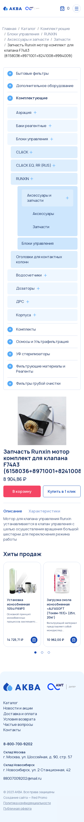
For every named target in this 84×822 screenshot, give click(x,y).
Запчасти (62, 39)
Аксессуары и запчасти (28, 39)
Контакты (12, 729)
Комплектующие (55, 28)
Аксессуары (43, 213)
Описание (12, 511)
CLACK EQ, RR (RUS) (33, 165)
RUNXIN (50, 34)
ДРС (20, 301)
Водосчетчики (29, 275)
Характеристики (44, 511)
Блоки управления (23, 34)
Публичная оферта (17, 809)
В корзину (22, 491)
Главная (9, 28)
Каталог (28, 28)
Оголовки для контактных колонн (39, 259)
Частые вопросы (18, 724)
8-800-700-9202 (17, 743)
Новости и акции (18, 708)
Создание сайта (15, 798)
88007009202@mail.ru (22, 778)
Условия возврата (19, 719)
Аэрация (23, 112)
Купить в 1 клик (62, 491)
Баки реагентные (31, 125)
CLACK (22, 152)
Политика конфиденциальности (27, 803)
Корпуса (23, 314)
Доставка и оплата (20, 713)
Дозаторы (25, 288)
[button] (35, 652)
